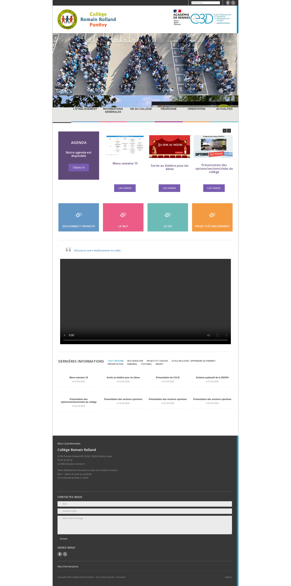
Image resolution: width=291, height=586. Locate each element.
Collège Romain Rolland (83, 577)
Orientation (196, 108)
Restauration (135, 360)
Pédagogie (169, 108)
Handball (132, 364)
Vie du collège (141, 108)
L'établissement (85, 108)
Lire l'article (132, 188)
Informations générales (113, 110)
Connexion (121, 577)
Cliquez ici (71, 167)
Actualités (224, 108)
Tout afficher (116, 360)
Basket (160, 364)
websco (228, 577)
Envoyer (63, 539)
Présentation (115, 364)
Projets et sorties (157, 360)
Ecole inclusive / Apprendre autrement (194, 360)
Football (146, 364)
